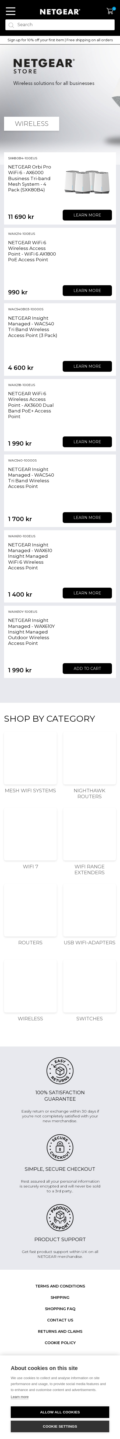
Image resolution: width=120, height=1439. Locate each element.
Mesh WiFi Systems (30, 791)
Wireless (30, 1019)
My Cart (110, 11)
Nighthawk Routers (89, 794)
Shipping (60, 1297)
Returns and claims (60, 1331)
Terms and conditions (60, 1286)
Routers (30, 943)
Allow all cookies (60, 1412)
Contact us (60, 1320)
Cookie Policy (60, 1342)
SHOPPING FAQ (60, 1308)
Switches (89, 1019)
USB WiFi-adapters (89, 943)
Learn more (87, 215)
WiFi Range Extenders (90, 870)
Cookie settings (60, 1426)
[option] (60, 40)
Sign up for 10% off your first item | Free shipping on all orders (60, 40)
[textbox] (60, 24)
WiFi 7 (30, 867)
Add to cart (87, 668)
